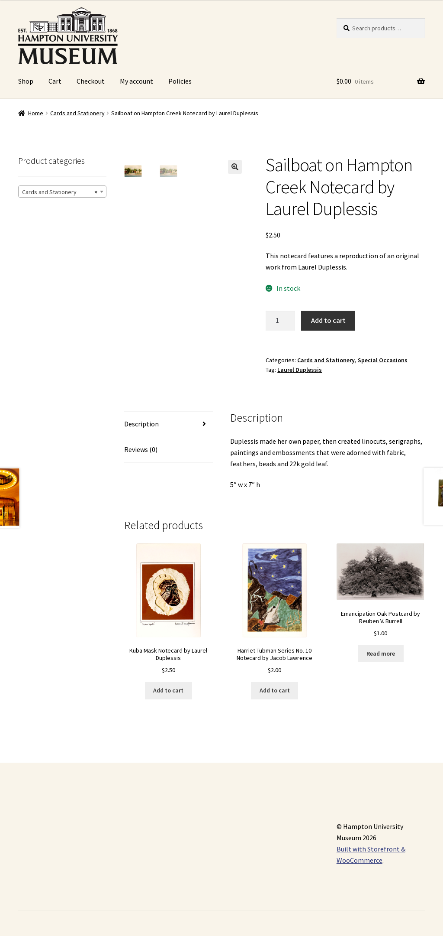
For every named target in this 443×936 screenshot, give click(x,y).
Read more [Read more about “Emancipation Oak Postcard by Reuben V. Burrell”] (380, 653)
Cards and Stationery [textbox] (59, 192)
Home (35, 113)
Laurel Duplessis (299, 370)
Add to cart (328, 320)
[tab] (168, 424)
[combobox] (62, 191)
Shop (25, 81)
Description (141, 423)
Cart (54, 81)
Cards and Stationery (77, 113)
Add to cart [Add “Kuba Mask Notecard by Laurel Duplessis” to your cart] (168, 690)
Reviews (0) (140, 449)
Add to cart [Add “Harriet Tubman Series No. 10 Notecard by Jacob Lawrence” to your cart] (275, 690)
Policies (180, 81)
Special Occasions (383, 360)
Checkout (91, 81)
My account (136, 81)
